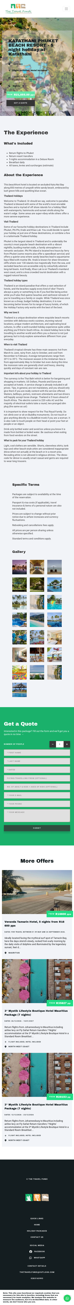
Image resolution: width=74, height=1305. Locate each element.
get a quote (20, 103)
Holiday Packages (37, 1231)
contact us (37, 1237)
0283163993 (37, 1278)
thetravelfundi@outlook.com (37, 1272)
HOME (37, 1225)
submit (37, 828)
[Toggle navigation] (66, 8)
